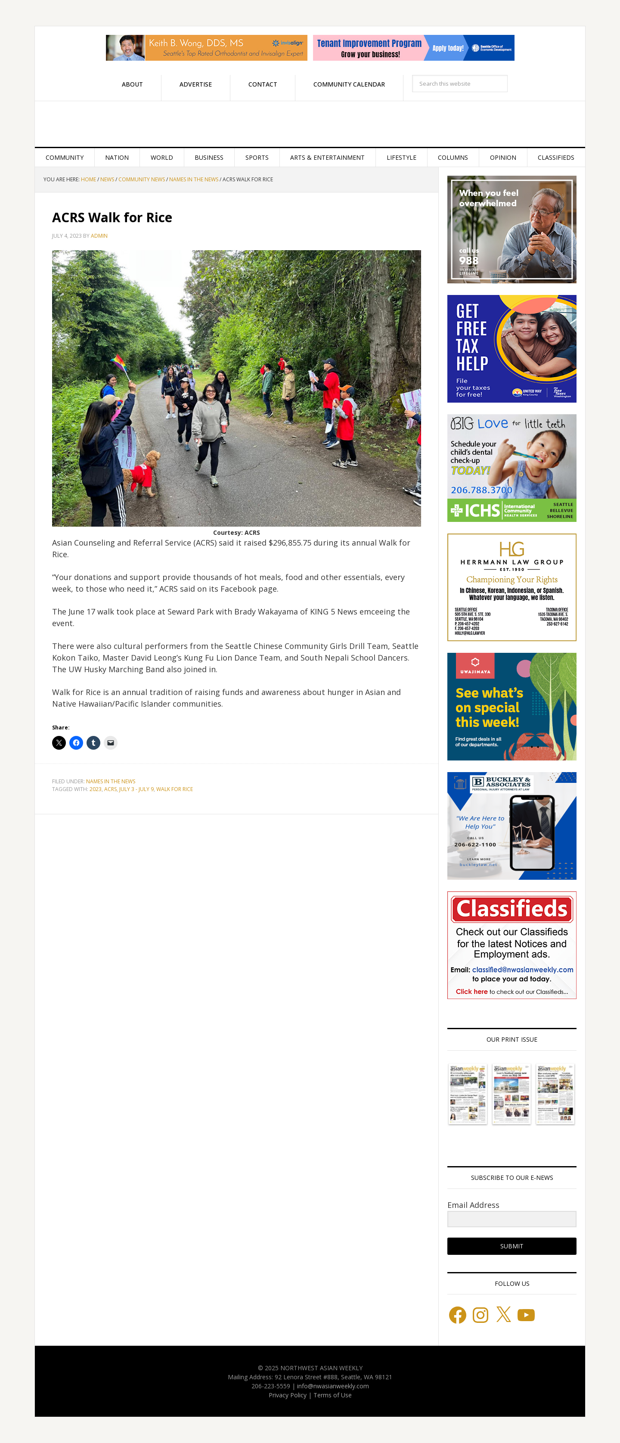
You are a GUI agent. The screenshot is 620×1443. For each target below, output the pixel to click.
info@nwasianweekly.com (333, 1386)
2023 (96, 789)
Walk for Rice (174, 789)
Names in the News (110, 781)
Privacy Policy (288, 1395)
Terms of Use (332, 1395)
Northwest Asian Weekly (310, 124)
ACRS (110, 789)
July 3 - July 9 (136, 789)
